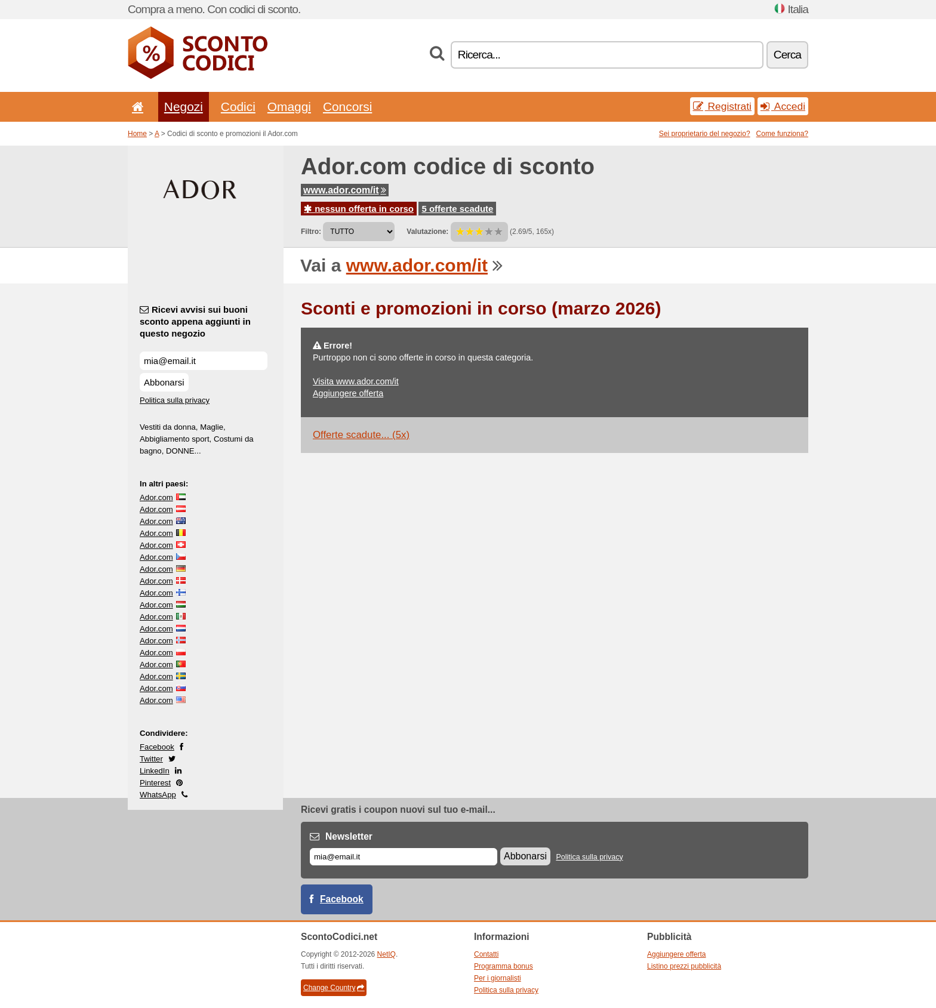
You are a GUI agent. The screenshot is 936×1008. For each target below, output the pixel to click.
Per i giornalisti (497, 978)
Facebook (157, 746)
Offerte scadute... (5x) (361, 434)
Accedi (783, 106)
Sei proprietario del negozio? (704, 134)
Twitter (151, 758)
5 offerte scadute (457, 209)
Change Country (333, 988)
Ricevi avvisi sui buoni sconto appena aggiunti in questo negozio (195, 321)
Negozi (183, 106)
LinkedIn (155, 770)
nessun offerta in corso (359, 209)
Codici (238, 106)
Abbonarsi (164, 382)
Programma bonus (503, 966)
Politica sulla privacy (175, 400)
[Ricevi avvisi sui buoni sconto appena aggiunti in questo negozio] (203, 361)
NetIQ (386, 954)
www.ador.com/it (344, 190)
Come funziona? (782, 134)
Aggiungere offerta (348, 393)
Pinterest (155, 782)
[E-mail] (403, 856)
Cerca (787, 54)
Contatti (486, 954)
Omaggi (289, 106)
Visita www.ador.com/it (356, 381)
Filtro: (311, 231)
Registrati (722, 106)
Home (137, 134)
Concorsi (347, 106)
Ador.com (156, 497)
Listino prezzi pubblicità (684, 966)
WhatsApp (158, 794)
